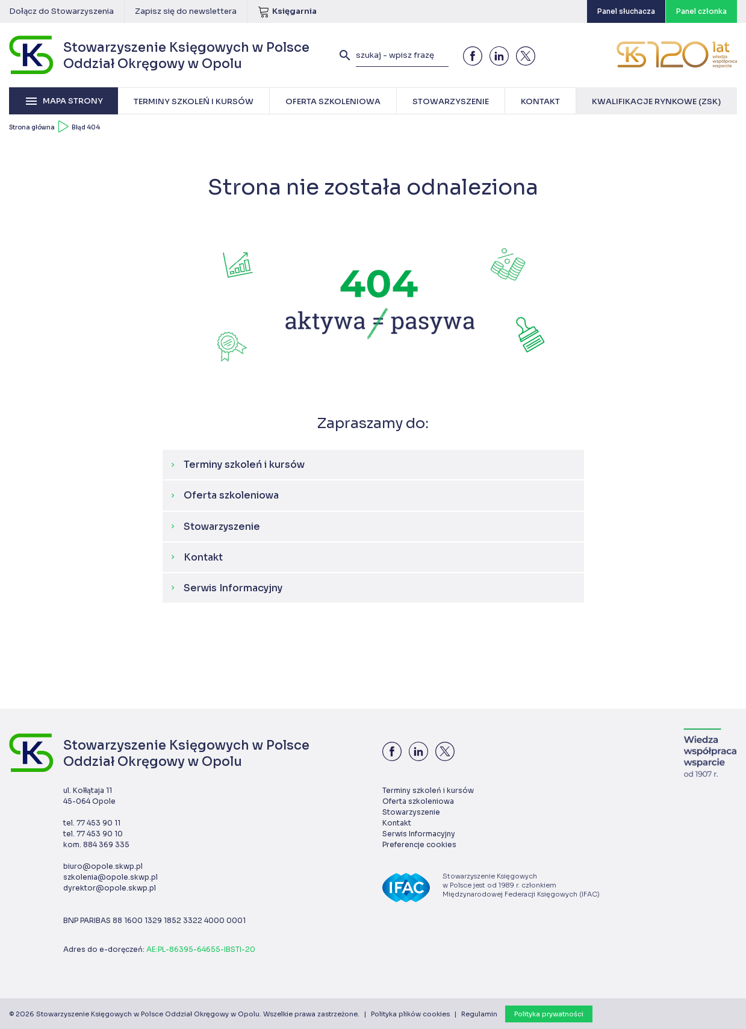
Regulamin (479, 1014)
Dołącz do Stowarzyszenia (61, 11)
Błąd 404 (86, 127)
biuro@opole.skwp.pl (103, 866)
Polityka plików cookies (410, 1014)
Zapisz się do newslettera (186, 11)
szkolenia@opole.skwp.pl (110, 876)
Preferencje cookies (419, 844)
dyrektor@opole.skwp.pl (109, 887)
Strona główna (32, 127)
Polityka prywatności (548, 1014)
